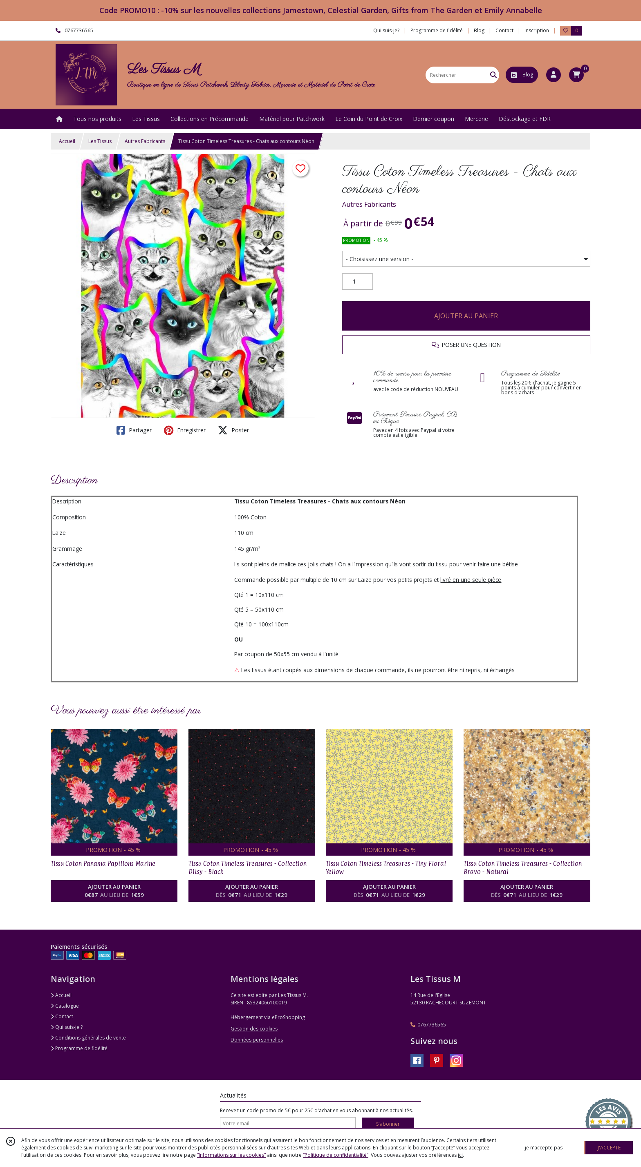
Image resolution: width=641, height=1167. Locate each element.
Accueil (67, 141)
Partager (134, 430)
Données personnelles (257, 1039)
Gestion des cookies (254, 1028)
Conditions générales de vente (88, 1037)
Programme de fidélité (79, 1048)
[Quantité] (357, 281)
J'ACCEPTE (609, 1147)
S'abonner (388, 1123)
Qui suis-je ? (67, 1027)
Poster (233, 430)
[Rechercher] (493, 75)
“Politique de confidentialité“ (335, 1154)
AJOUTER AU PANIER (466, 315)
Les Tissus (100, 141)
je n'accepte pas (544, 1147)
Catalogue (65, 1005)
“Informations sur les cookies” (231, 1154)
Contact (504, 30)
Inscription (536, 30)
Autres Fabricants (145, 141)
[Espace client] (554, 75)
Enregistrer (185, 430)
